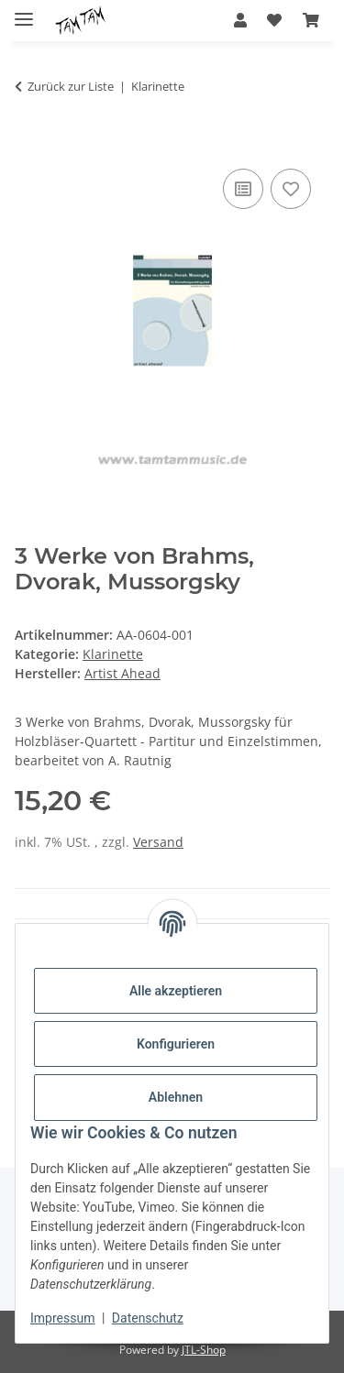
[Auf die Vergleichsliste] (243, 189)
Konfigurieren (176, 1044)
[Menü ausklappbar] (24, 11)
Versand (158, 842)
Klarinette (113, 654)
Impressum (62, 1318)
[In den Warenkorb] (29, 144)
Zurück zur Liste (71, 86)
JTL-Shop (204, 1349)
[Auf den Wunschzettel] (291, 189)
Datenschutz (147, 1318)
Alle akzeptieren (175, 990)
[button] (240, 20)
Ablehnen (176, 1097)
